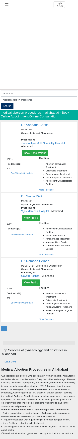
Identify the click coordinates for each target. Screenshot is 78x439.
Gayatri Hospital (30, 275)
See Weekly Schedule (22, 173)
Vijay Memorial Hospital (35, 211)
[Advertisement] (39, 49)
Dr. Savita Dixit (31, 196)
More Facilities (46, 190)
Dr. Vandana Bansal (35, 125)
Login (59, 4)
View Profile (31, 217)
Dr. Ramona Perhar (35, 261)
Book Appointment (35, 153)
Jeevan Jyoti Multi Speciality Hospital (43, 143)
